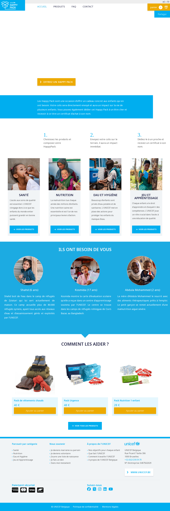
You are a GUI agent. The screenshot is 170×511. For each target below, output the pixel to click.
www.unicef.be (141, 472)
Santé (16, 450)
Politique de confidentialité (85, 506)
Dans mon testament (61, 463)
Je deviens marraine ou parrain (65, 450)
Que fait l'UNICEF (96, 453)
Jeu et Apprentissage (23, 459)
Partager (162, 14)
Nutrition (17, 453)
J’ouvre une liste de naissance (65, 456)
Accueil (42, 6)
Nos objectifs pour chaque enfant (104, 450)
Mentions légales (110, 506)
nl (164, 1)
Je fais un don (57, 459)
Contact (88, 6)
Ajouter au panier (35, 411)
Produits (59, 6)
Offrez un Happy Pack (58, 75)
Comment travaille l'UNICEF (101, 456)
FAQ (74, 6)
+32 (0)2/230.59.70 (133, 459)
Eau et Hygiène (20, 456)
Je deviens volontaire (61, 453)
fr (168, 1)
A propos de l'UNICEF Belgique (102, 459)
